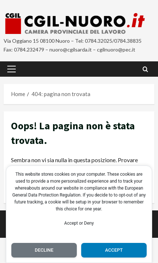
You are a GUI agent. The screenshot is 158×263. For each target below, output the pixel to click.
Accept (114, 250)
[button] (11, 69)
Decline (44, 250)
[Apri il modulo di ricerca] (145, 69)
